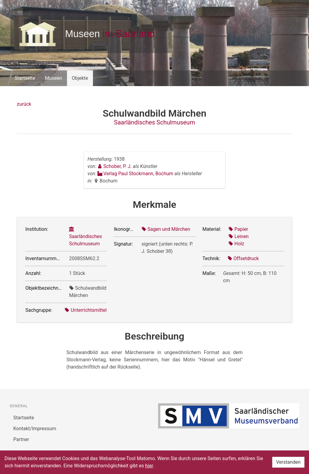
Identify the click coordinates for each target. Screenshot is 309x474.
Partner (21, 439)
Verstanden (288, 462)
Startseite (24, 78)
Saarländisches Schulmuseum (154, 122)
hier (149, 466)
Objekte (80, 78)
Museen (53, 78)
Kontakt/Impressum (34, 428)
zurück (24, 104)
